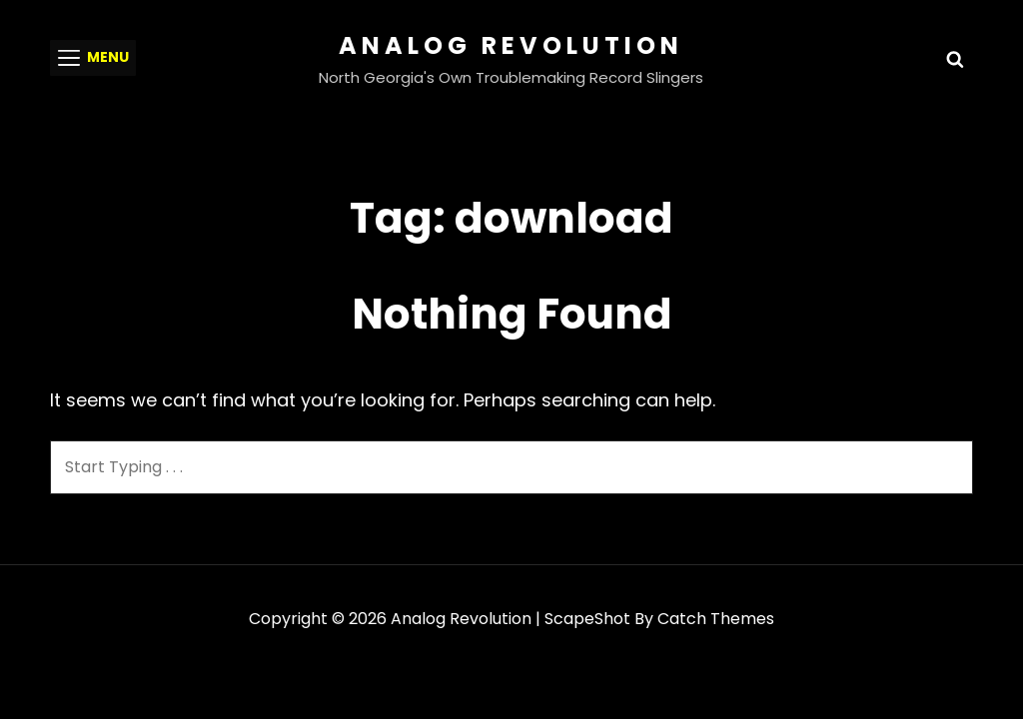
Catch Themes (715, 618)
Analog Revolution (511, 45)
